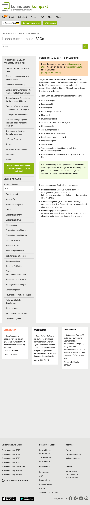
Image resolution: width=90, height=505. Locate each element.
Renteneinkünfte (12, 245)
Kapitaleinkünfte (13, 240)
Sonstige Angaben (13, 308)
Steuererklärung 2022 (11, 462)
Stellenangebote (72, 458)
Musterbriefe (44, 461)
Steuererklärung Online (12, 445)
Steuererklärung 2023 (11, 458)
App (3, 17)
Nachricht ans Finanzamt (16, 313)
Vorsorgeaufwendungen (16, 284)
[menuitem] (11, 23)
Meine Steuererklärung (15, 85)
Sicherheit (22, 17)
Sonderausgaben (13, 290)
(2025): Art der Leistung (51, 73)
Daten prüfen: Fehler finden (17, 114)
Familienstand (12, 194)
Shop (58, 17)
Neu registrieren (31, 23)
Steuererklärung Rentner (12, 474)
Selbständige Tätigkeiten (16, 256)
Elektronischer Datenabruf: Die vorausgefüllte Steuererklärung (19, 91)
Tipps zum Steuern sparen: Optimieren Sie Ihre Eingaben (18, 108)
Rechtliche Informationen (16, 149)
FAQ (42, 17)
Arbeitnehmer (11, 225)
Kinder (8, 210)
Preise (34, 17)
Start (11, 17)
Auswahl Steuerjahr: (12, 184)
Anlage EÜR (10, 199)
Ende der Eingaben (13, 318)
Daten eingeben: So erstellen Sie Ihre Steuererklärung (18, 99)
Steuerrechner (45, 457)
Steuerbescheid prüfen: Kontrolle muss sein (15, 132)
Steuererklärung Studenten (13, 466)
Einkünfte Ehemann (14, 215)
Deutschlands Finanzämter (45, 452)
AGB (41, 476)
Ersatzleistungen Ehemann (17, 230)
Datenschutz (44, 480)
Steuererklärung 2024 (11, 454)
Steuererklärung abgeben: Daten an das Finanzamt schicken (16, 123)
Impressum (10, 154)
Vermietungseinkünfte (15, 251)
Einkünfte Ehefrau (13, 220)
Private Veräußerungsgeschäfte (16, 273)
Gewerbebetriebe (13, 261)
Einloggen (50, 23)
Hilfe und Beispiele (13, 139)
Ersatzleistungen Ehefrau (16, 235)
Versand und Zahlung (48, 492)
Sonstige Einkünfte (14, 266)
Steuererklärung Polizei (12, 470)
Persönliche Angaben (14, 204)
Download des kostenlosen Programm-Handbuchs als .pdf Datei (18, 168)
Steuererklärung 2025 (74, 67)
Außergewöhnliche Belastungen (13, 301)
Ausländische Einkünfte (16, 279)
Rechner (9, 144)
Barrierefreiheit (45, 484)
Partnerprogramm (73, 454)
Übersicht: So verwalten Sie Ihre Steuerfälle (17, 78)
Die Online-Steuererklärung (22, 10)
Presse (8, 160)
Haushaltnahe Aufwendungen (18, 295)
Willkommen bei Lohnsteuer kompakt (17, 70)
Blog (50, 17)
